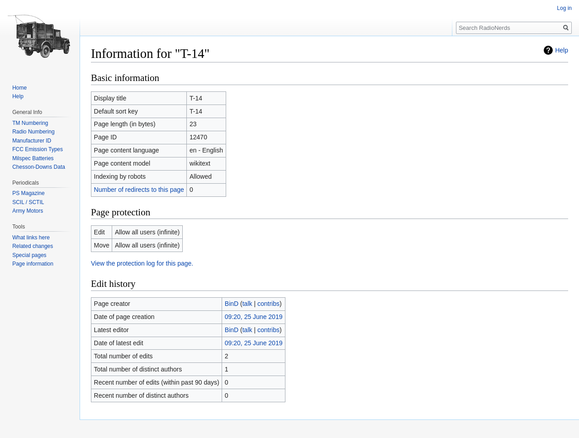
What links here (31, 237)
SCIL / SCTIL (28, 202)
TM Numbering (30, 123)
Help (561, 50)
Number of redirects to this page (139, 189)
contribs (268, 303)
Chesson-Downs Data (38, 167)
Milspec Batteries (32, 158)
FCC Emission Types (37, 149)
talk (247, 303)
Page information (32, 264)
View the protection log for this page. (142, 263)
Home (19, 88)
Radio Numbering (33, 132)
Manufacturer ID (31, 141)
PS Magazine (28, 193)
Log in (564, 8)
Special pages (29, 255)
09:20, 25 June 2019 (254, 316)
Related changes (32, 246)
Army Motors (27, 211)
